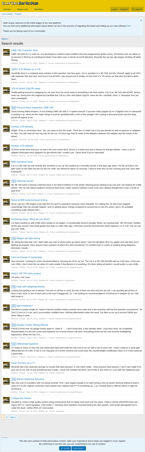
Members (38, 9)
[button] (13, 9)
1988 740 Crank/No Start (24, 50)
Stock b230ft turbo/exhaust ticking (29, 200)
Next (12, 417)
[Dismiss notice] (141, 20)
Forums (7, 9)
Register (18, 14)
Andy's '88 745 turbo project (26, 273)
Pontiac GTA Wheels (22, 126)
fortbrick (14, 63)
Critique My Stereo (21, 398)
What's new (22, 9)
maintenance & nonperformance (68, 63)
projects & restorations (65, 280)
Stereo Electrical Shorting (27, 379)
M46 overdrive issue (22, 161)
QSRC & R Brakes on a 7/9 (25, 69)
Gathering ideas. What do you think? (30, 219)
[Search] (137, 9)
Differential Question (25, 344)
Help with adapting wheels (28, 286)
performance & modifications (67, 82)
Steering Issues (22, 181)
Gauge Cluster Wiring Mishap (29, 325)
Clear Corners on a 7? (23, 363)
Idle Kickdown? (22, 305)
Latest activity (7, 14)
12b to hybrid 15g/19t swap (25, 88)
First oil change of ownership (26, 257)
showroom (60, 373)
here (129, 26)
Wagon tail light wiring (25, 238)
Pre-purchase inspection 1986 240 (32, 107)
